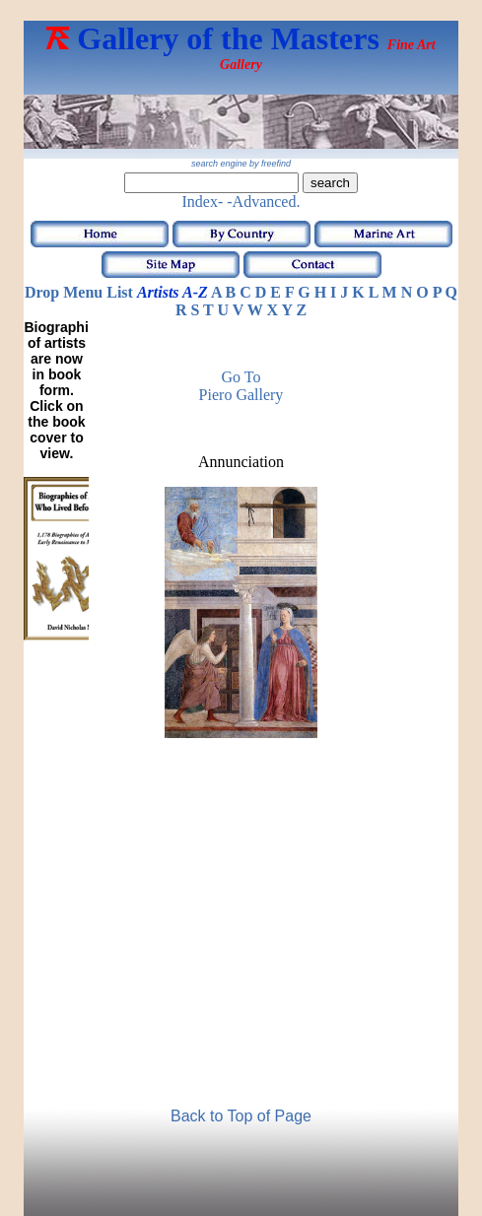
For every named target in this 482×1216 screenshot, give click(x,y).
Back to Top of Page (241, 1116)
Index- (203, 201)
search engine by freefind (241, 164)
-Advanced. (263, 201)
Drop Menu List (79, 292)
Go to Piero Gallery (241, 386)
